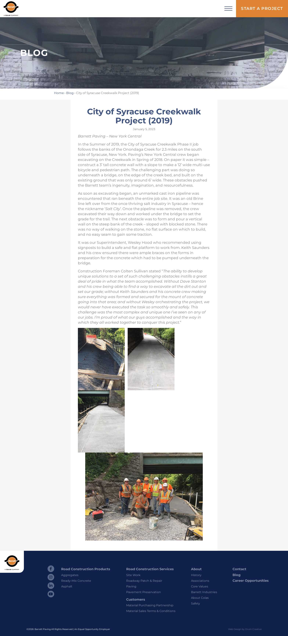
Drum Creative (253, 629)
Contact (239, 569)
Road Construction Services (150, 569)
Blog (70, 93)
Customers (135, 600)
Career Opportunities (251, 581)
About (196, 569)
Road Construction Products (85, 569)
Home (59, 93)
